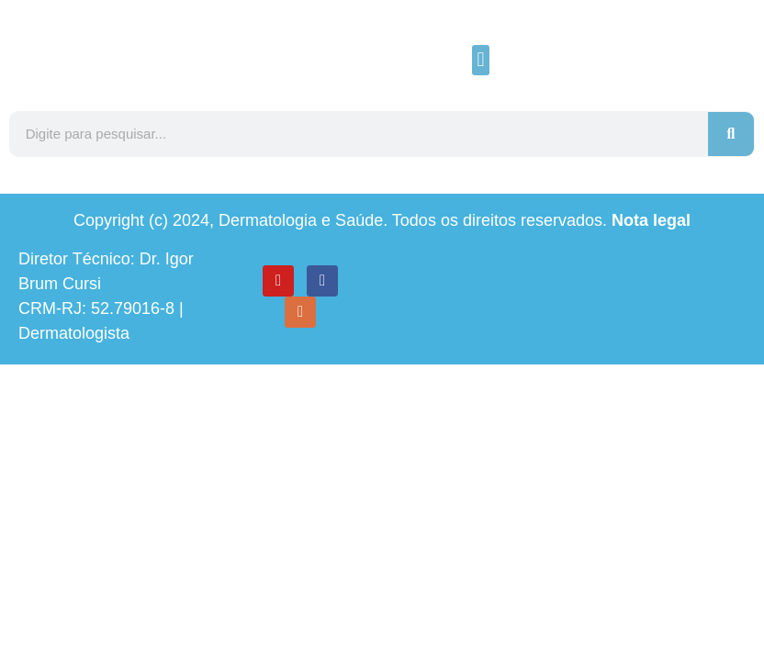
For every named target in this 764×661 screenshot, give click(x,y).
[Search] (731, 134)
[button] (480, 60)
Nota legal (651, 220)
